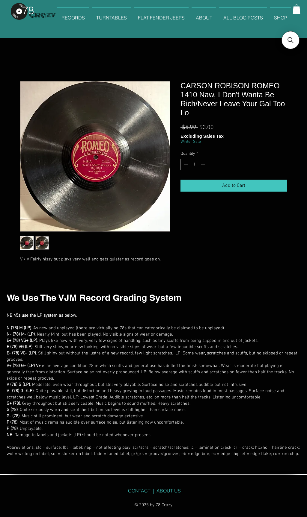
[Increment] (203, 164)
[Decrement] (185, 164)
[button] (296, 9)
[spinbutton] (194, 164)
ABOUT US (168, 491)
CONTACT (139, 491)
